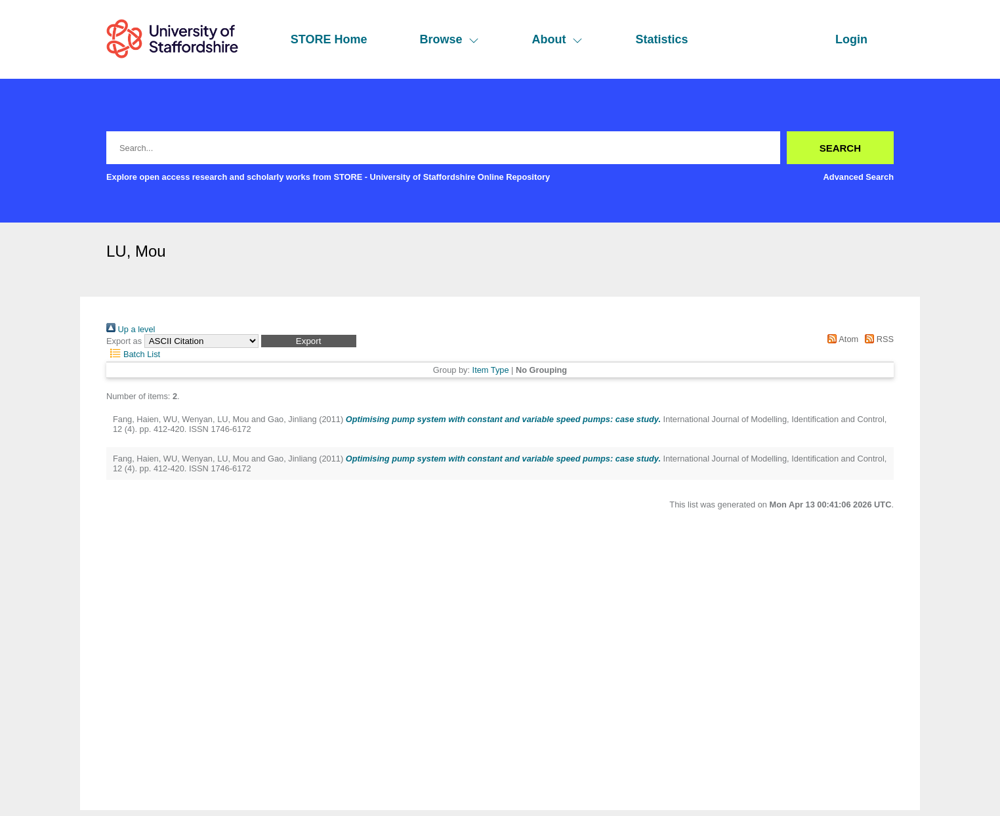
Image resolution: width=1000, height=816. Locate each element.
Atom (840, 339)
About (557, 39)
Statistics (661, 39)
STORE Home (329, 39)
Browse (449, 39)
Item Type (490, 370)
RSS (877, 339)
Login (851, 39)
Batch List (133, 354)
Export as (124, 341)
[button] (308, 341)
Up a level (130, 329)
